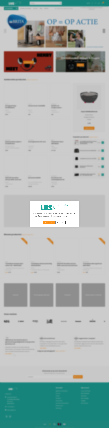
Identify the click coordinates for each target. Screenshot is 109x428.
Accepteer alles (49, 222)
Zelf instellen (60, 222)
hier (67, 216)
